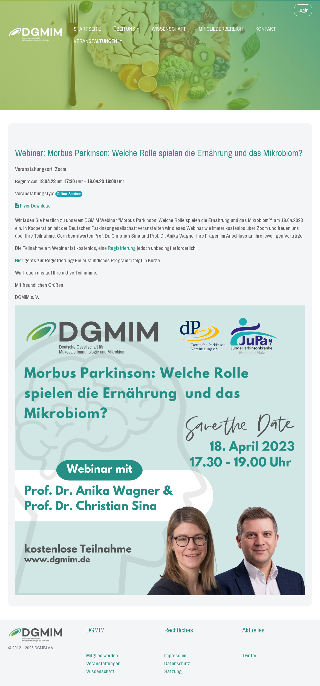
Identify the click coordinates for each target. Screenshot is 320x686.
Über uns (124, 28)
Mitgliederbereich (221, 28)
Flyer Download (33, 205)
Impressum (175, 655)
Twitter (249, 655)
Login (303, 10)
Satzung (173, 671)
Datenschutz (177, 663)
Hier (19, 260)
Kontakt (265, 28)
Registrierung (122, 248)
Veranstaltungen (96, 41)
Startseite (87, 28)
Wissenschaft (169, 28)
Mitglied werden (102, 655)
